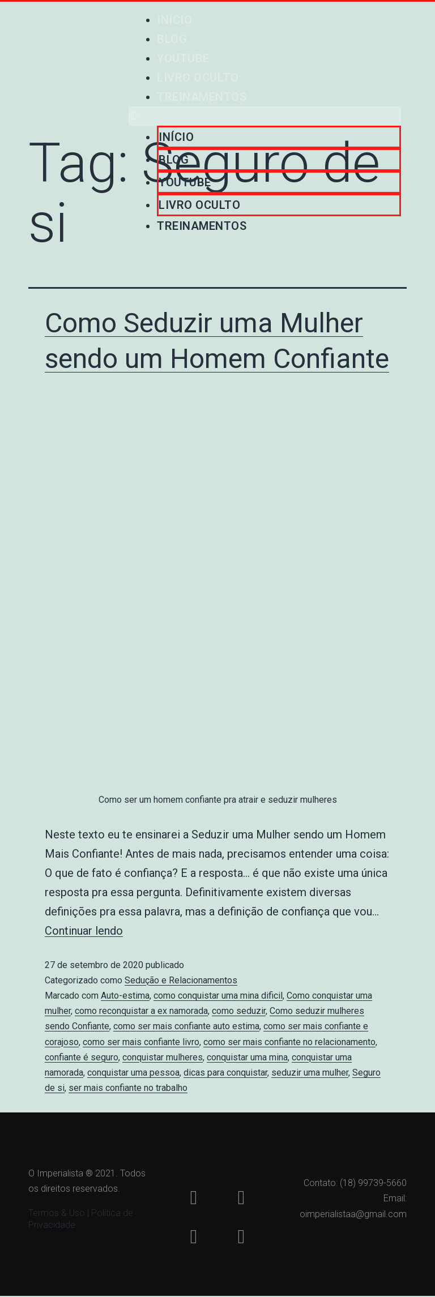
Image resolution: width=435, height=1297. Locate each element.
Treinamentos (201, 97)
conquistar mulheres (162, 1057)
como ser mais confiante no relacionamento (289, 1042)
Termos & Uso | (59, 1213)
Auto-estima (125, 995)
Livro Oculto (197, 77)
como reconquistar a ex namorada (141, 1010)
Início (174, 20)
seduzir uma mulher (309, 1072)
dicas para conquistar (225, 1072)
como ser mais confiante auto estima (186, 1026)
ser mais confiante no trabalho (128, 1087)
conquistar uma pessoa (133, 1072)
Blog (172, 39)
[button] (265, 116)
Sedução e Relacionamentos (181, 980)
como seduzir (239, 1010)
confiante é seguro (81, 1057)
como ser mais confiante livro (141, 1042)
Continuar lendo (84, 931)
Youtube (183, 58)
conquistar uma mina (247, 1057)
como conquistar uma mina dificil (218, 995)
